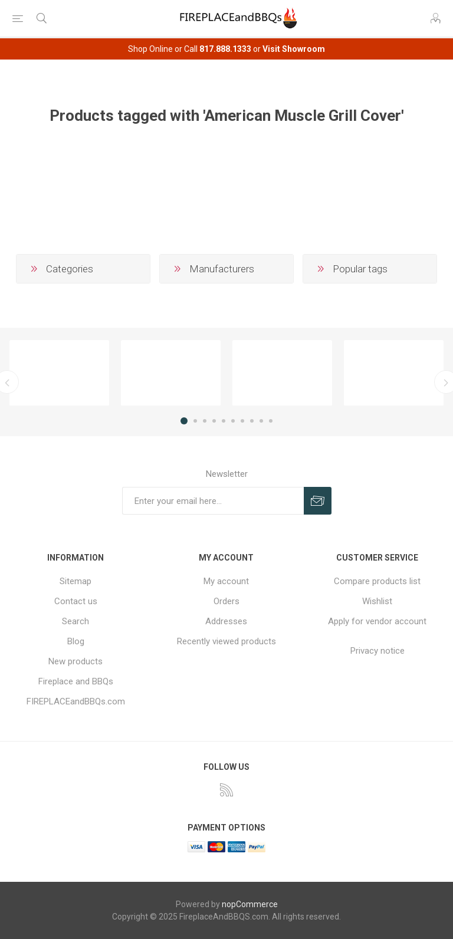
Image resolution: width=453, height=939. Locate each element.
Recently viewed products (226, 641)
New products (75, 661)
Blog (75, 641)
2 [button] (195, 421)
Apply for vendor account (377, 621)
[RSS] (226, 789)
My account (226, 581)
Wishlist (377, 601)
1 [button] (184, 420)
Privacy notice (377, 650)
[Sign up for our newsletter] (213, 501)
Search (75, 621)
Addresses (226, 621)
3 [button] (204, 421)
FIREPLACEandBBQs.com (76, 701)
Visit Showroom (293, 49)
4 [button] (214, 421)
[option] (59, 373)
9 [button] (261, 421)
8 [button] (252, 421)
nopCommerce (250, 904)
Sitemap (75, 581)
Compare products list (377, 581)
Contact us (75, 601)
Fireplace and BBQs (75, 681)
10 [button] (271, 421)
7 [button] (242, 421)
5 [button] (223, 421)
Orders (226, 601)
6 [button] (233, 421)
